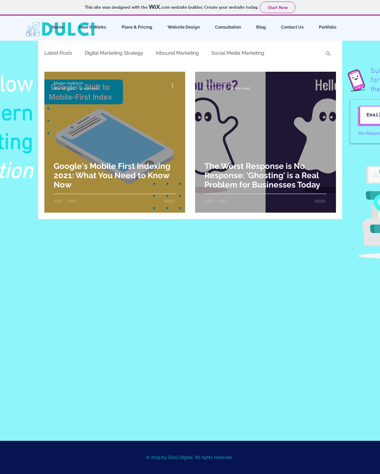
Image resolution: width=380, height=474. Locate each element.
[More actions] (175, 85)
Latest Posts (58, 53)
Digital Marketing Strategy (114, 53)
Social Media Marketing (237, 53)
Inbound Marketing (177, 53)
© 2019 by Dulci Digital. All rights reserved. (190, 457)
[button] (328, 54)
